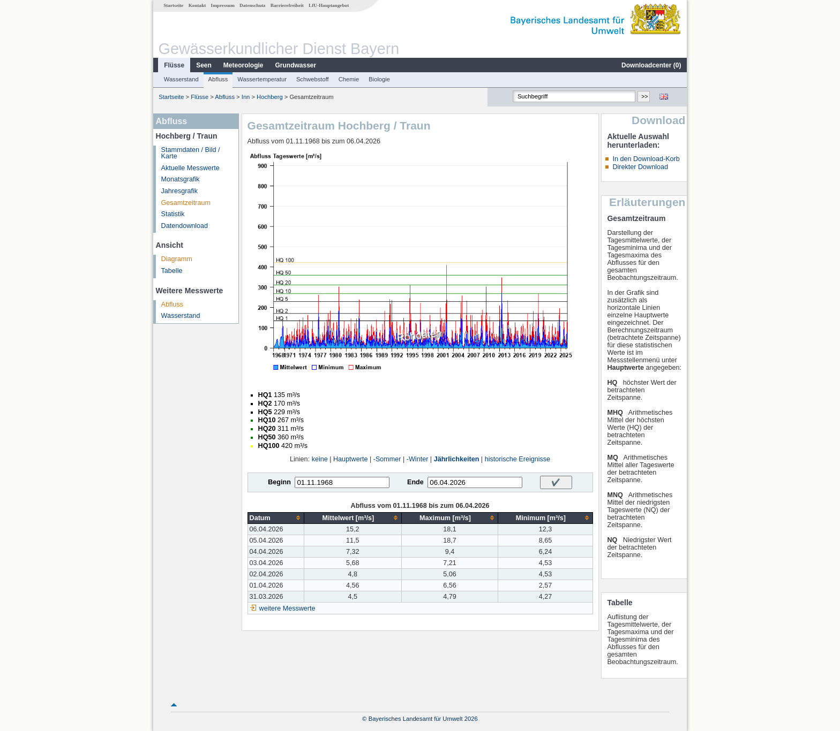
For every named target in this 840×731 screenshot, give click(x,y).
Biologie (379, 79)
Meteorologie (243, 65)
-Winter (418, 459)
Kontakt (197, 5)
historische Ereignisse (518, 459)
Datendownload (184, 226)
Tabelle (172, 271)
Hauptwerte (350, 459)
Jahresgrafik (179, 191)
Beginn (279, 482)
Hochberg (270, 97)
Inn (246, 97)
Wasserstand (181, 79)
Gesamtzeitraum (186, 203)
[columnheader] (276, 517)
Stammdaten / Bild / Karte (190, 153)
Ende (415, 482)
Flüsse (174, 65)
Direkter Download (640, 167)
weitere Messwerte (287, 608)
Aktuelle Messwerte (190, 168)
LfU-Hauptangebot (329, 5)
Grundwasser (296, 65)
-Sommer (387, 459)
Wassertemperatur (262, 79)
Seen (204, 65)
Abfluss (218, 79)
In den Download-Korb (645, 159)
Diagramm (176, 259)
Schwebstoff (312, 79)
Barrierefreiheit (287, 5)
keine (320, 459)
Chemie (349, 79)
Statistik (173, 214)
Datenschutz (252, 5)
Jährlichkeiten (456, 459)
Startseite (173, 5)
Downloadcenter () (651, 65)
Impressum (223, 5)
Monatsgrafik (180, 179)
